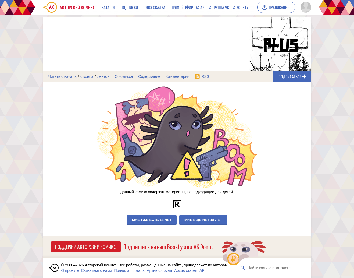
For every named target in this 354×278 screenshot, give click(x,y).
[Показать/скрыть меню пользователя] (305, 7)
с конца (87, 76)
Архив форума (159, 270)
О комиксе (124, 76)
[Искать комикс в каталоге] (242, 268)
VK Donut (203, 246)
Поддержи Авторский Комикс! (86, 246)
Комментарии (177, 76)
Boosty (242, 7)
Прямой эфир (182, 7)
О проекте (70, 270)
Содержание (149, 76)
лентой (103, 76)
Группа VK (220, 7)
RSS (205, 76)
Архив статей (185, 270)
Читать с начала (62, 76)
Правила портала (129, 270)
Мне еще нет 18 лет (203, 220)
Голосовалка (154, 7)
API (202, 7)
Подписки (129, 7)
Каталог (108, 7)
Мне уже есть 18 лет (151, 220)
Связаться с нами (96, 270)
